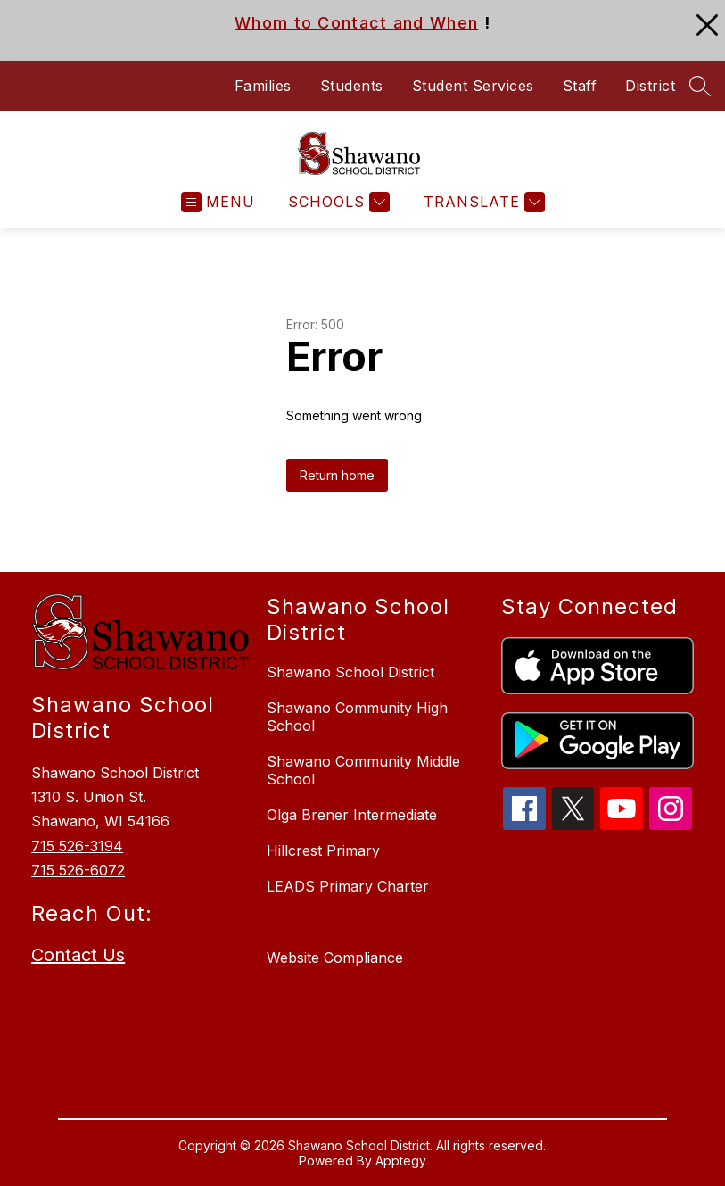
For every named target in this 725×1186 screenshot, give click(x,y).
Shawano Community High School (357, 716)
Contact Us (78, 955)
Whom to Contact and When (356, 22)
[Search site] (700, 85)
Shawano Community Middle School (363, 770)
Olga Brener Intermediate (352, 815)
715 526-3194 (77, 846)
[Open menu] (218, 202)
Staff (580, 86)
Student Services (473, 86)
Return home (337, 475)
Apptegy (400, 1160)
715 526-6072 (78, 870)
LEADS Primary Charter (348, 886)
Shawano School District (350, 672)
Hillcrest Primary (323, 850)
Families (263, 86)
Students (351, 86)
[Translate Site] (482, 202)
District (650, 86)
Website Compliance (335, 957)
